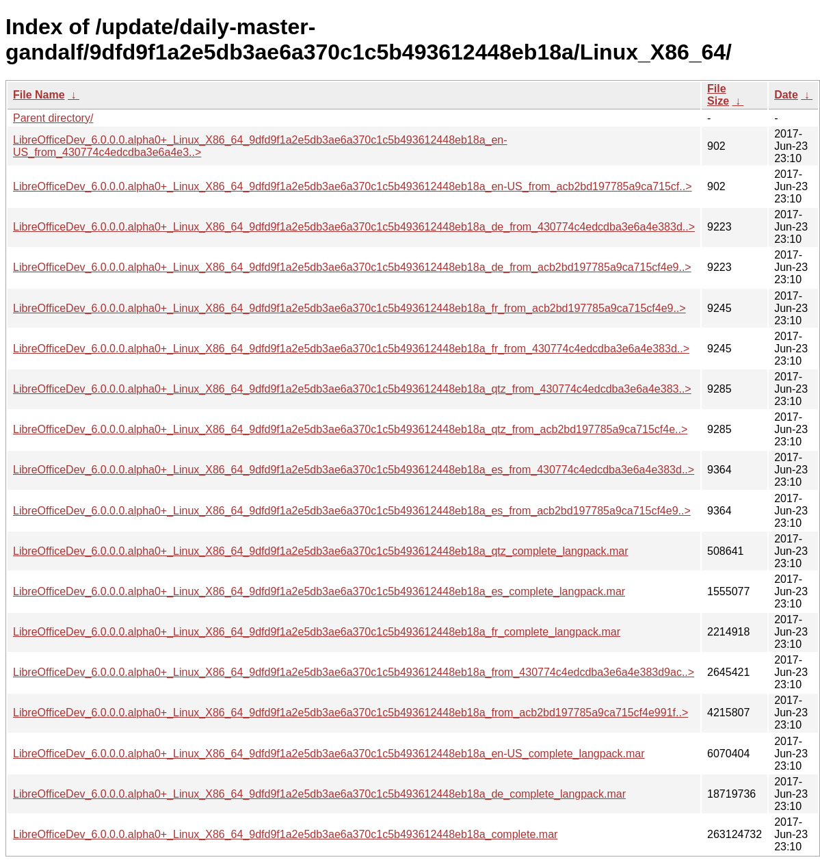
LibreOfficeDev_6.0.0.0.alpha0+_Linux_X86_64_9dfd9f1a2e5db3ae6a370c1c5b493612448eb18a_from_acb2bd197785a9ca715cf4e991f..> (350, 712)
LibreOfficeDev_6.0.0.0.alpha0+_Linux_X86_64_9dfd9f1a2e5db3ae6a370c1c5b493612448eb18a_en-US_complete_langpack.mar (329, 753)
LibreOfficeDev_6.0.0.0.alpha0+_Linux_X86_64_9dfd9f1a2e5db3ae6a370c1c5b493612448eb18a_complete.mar (285, 834)
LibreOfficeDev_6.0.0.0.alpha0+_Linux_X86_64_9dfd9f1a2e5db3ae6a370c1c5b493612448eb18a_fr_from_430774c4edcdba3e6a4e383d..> (351, 348)
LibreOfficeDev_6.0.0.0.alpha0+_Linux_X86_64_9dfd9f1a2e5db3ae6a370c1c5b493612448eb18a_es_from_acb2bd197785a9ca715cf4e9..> (352, 511)
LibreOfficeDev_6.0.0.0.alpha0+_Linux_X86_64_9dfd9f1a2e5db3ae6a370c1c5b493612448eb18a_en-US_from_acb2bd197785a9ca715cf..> (352, 186)
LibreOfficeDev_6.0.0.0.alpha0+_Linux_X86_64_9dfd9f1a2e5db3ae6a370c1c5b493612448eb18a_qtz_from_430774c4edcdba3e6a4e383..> (352, 389)
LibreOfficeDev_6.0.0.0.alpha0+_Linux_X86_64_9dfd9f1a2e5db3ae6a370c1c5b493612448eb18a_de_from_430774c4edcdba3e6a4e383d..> (354, 227)
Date (786, 95)
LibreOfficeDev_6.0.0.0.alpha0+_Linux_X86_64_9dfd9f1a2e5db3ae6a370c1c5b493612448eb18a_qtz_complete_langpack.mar (321, 551)
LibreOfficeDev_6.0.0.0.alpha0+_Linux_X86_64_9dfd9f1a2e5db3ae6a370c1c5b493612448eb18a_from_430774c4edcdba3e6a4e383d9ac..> (353, 672)
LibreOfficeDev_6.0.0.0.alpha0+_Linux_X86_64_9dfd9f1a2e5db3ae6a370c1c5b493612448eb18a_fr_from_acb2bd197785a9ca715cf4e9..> (349, 308)
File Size (718, 95)
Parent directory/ (53, 118)
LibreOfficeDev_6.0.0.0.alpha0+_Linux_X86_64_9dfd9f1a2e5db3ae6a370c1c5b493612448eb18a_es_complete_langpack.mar (319, 591)
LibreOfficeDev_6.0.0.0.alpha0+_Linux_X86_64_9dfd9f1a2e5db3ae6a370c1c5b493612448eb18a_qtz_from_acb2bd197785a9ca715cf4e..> (350, 429)
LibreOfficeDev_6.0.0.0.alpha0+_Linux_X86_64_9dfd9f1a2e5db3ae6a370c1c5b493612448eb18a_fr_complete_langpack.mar (316, 632)
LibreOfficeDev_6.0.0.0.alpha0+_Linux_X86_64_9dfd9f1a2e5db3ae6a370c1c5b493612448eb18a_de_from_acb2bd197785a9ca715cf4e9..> (352, 267)
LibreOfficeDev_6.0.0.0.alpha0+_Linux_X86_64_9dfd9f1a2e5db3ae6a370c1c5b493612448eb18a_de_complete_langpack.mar (319, 794)
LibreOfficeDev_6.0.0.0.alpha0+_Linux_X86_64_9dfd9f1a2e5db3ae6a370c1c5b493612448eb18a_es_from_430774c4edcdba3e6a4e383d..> (353, 469)
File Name (39, 95)
